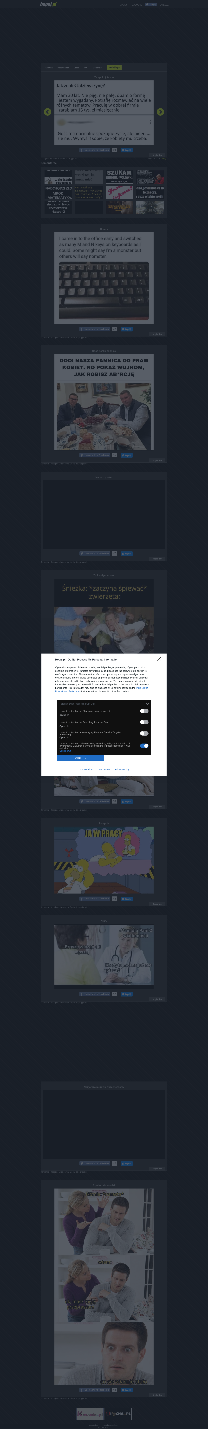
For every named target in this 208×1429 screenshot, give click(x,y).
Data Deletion (85, 769)
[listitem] (104, 704)
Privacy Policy (122, 769)
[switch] (144, 711)
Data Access (104, 769)
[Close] (160, 660)
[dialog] (104, 715)
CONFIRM (80, 758)
